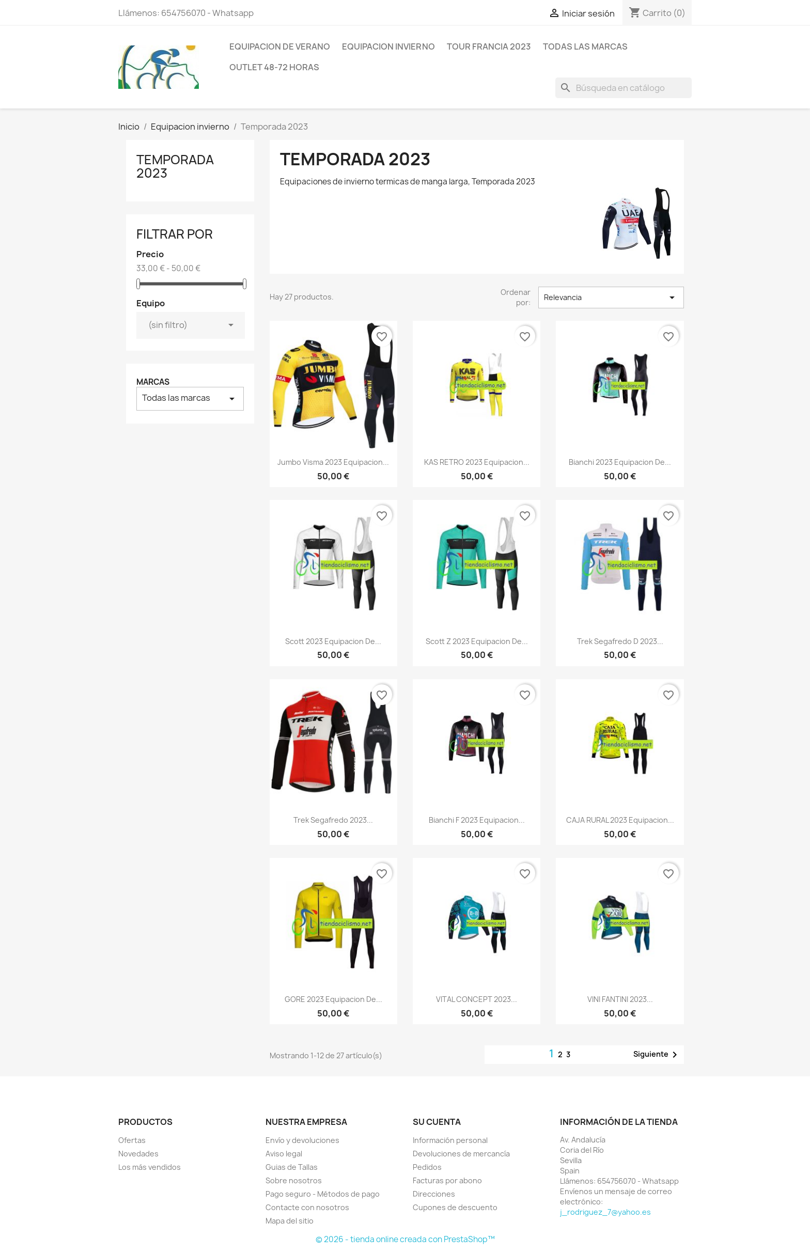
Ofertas (132, 1140)
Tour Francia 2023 (489, 46)
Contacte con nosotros (307, 1207)
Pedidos (427, 1167)
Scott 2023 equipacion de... (333, 641)
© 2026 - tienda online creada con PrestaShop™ (405, 1239)
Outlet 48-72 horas (274, 67)
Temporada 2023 (175, 166)
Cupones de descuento (455, 1207)
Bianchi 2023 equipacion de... (620, 462)
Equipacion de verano (279, 46)
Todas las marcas (585, 46)
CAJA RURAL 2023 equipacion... (620, 820)
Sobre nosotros (294, 1180)
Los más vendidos (149, 1167)
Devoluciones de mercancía (461, 1153)
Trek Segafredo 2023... (333, 820)
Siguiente (657, 1054)
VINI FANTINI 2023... (620, 999)
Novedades (138, 1153)
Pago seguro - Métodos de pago (323, 1194)
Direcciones (434, 1194)
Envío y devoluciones (302, 1140)
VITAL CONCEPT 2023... (476, 999)
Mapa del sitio (290, 1221)
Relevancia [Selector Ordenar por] (611, 297)
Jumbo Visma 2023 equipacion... (333, 462)
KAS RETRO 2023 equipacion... (476, 462)
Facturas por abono (447, 1180)
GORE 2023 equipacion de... (333, 999)
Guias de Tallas (292, 1167)
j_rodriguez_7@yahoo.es (605, 1212)
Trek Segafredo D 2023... (620, 641)
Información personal (450, 1140)
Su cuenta (437, 1121)
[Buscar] (623, 87)
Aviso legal (284, 1153)
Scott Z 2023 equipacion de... (477, 641)
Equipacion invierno (388, 46)
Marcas (152, 382)
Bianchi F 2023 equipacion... (477, 820)
